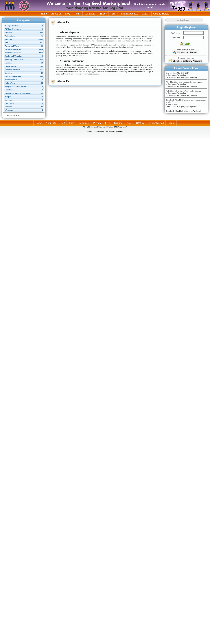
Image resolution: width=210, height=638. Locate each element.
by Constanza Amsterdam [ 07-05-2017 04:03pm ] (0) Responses (181, 75)
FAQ (67, 13)
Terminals (89, 13)
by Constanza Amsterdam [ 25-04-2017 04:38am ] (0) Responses (183, 84)
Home (44, 13)
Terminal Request (128, 13)
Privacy (103, 13)
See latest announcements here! (149, 5)
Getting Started (161, 13)
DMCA (146, 13)
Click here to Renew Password (185, 60)
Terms (77, 13)
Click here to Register (185, 52)
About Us (56, 13)
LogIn (185, 43)
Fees (112, 13)
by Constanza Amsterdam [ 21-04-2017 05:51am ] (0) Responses (183, 93)
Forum (170, 122)
